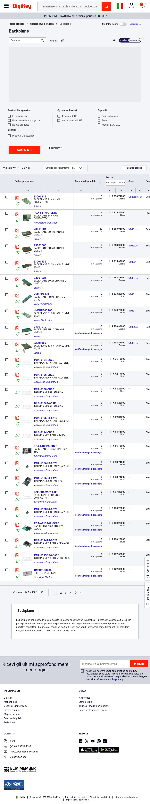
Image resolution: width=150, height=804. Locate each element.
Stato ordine (85, 702)
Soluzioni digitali (12, 718)
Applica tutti (24, 149)
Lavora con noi (12, 710)
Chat (9, 741)
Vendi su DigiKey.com (15, 706)
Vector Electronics (43, 304)
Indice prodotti (16, 24)
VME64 (132, 261)
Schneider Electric (43, 577)
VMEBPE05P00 (43, 310)
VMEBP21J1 (41, 294)
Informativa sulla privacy (110, 679)
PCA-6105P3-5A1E (45, 417)
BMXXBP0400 (43, 570)
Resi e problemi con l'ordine (93, 710)
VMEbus (133, 229)
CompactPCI (135, 196)
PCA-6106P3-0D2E (45, 463)
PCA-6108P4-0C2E (45, 509)
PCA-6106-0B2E (44, 374)
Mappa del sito (12, 714)
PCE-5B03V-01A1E (45, 492)
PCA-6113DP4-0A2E (46, 555)
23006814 (40, 196)
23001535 (40, 261)
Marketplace (10, 702)
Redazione (9, 722)
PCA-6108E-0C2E (45, 403)
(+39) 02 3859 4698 (17, 747)
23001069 (40, 342)
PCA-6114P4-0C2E (45, 540)
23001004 (40, 229)
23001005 (40, 245)
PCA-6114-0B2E (44, 432)
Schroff (37, 206)
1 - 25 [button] (21, 167)
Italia (20, 797)
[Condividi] (135, 24)
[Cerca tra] (24, 40)
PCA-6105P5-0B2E (45, 446)
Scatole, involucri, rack (42, 24)
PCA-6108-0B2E (44, 389)
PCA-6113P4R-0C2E (46, 523)
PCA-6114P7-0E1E (45, 212)
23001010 (40, 326)
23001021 (40, 277)
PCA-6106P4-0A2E (45, 478)
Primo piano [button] (64, 168)
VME (131, 294)
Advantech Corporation (45, 222)
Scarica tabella (134, 168)
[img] (22, 7)
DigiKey (8, 697)
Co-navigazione (15, 757)
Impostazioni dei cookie (77, 800)
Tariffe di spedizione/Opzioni (94, 706)
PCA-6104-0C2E (44, 359)
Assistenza (84, 697)
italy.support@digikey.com (21, 752)
